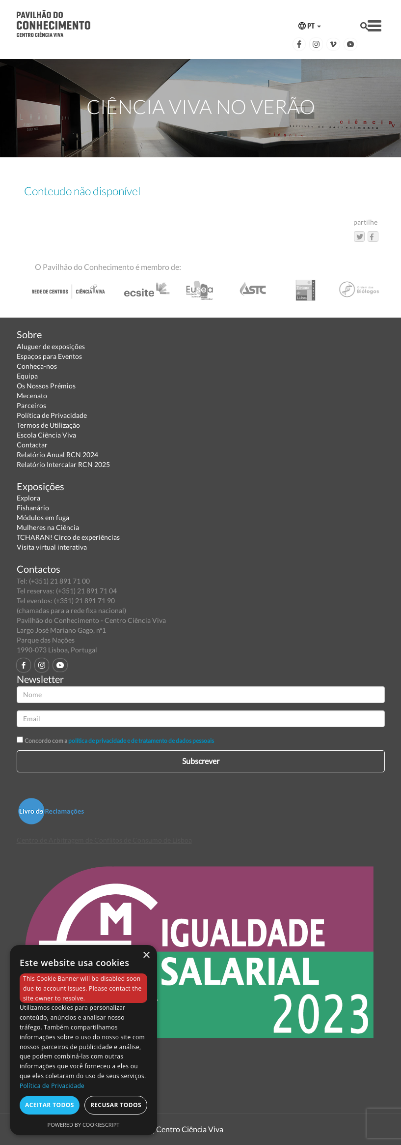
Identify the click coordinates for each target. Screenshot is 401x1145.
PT (309, 26)
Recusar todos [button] (115, 1105)
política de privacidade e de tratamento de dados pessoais (141, 740)
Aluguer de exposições (51, 346)
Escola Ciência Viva (46, 435)
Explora (28, 498)
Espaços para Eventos (49, 356)
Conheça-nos (37, 366)
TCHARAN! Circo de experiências (68, 537)
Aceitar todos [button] (49, 1105)
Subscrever (200, 760)
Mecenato (32, 395)
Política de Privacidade (52, 415)
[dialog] (83, 1040)
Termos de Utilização (48, 425)
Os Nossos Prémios (46, 386)
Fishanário (33, 507)
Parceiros (31, 405)
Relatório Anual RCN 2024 (57, 454)
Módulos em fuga (43, 517)
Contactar (32, 444)
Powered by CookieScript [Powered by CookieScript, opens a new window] (84, 1124)
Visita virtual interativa (52, 547)
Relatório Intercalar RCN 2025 (63, 464)
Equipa (27, 376)
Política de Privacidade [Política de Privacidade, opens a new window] (52, 1086)
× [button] (146, 955)
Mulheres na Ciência (48, 527)
